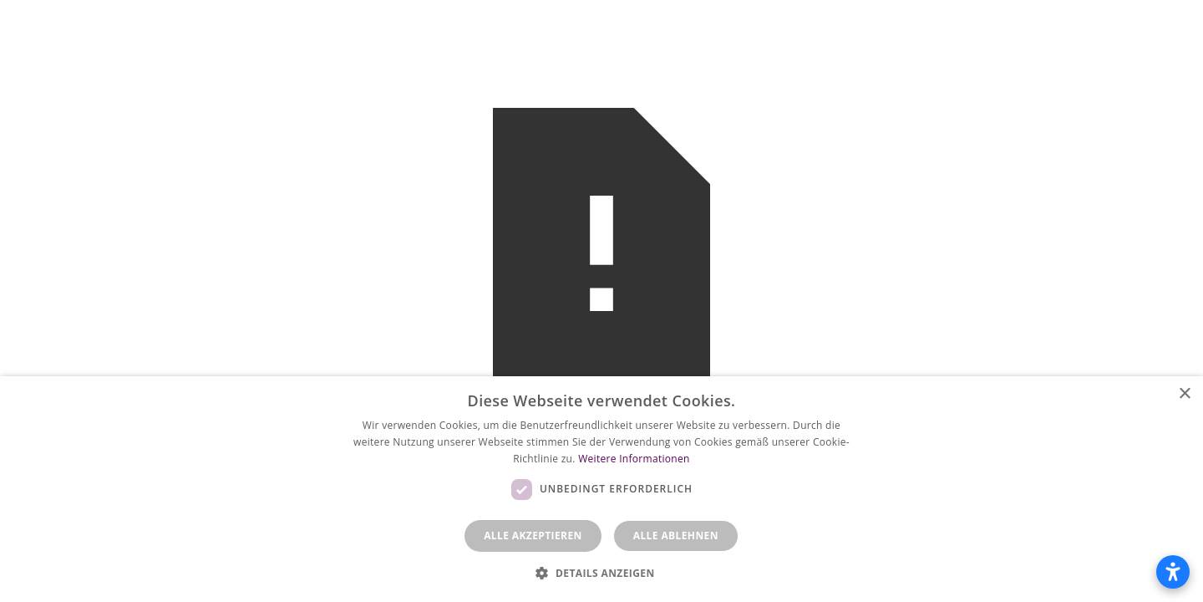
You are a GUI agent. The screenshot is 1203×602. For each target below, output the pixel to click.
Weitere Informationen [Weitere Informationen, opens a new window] (634, 459)
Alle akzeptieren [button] (533, 535)
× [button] (1184, 394)
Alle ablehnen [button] (675, 535)
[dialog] (601, 489)
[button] (601, 573)
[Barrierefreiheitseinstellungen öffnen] (1173, 572)
